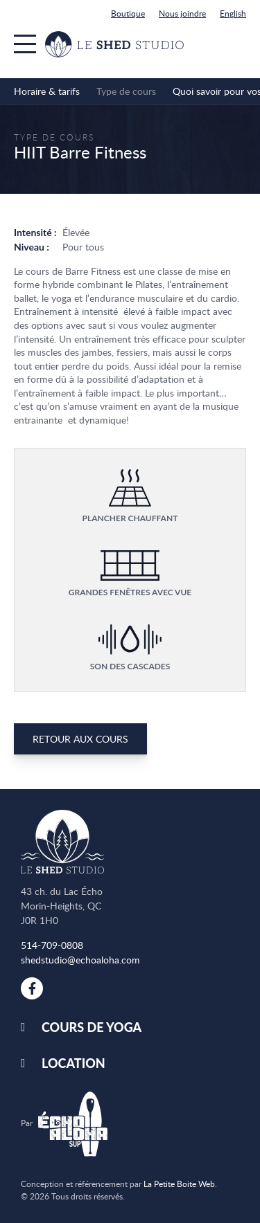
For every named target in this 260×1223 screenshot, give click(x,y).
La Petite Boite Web (179, 1183)
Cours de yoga (91, 1027)
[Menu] (25, 44)
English (233, 13)
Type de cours (54, 137)
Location (73, 1063)
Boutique (128, 13)
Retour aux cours (80, 738)
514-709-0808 (52, 945)
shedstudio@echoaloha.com (80, 959)
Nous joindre (182, 13)
